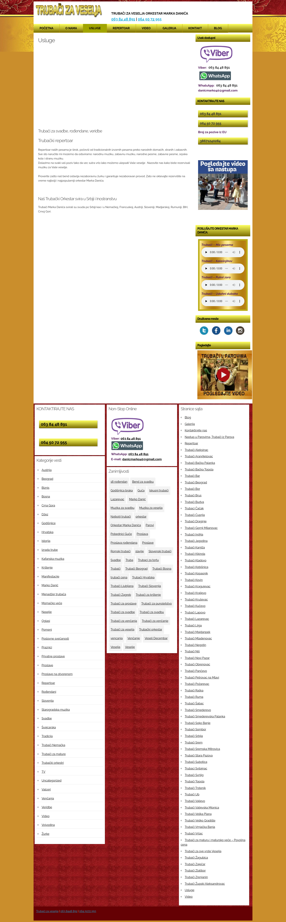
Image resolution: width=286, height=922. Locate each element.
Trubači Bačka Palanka (200, 463)
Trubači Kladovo (195, 560)
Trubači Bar (192, 476)
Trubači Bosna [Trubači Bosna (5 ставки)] (161, 568)
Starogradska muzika (56, 709)
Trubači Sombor (195, 729)
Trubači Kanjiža (195, 547)
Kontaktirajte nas (196, 430)
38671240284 (210, 141)
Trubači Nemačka (53, 745)
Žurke (45, 834)
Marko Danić (50, 585)
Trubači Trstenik (195, 788)
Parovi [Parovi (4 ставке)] (150, 525)
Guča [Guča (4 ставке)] (141, 490)
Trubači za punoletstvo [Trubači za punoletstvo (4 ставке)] (156, 603)
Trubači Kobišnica (196, 567)
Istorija (46, 541)
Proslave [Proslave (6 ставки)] (148, 542)
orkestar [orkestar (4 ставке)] (141, 516)
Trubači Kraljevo (195, 593)
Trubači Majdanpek (197, 632)
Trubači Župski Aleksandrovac (205, 883)
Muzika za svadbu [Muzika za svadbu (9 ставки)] (122, 508)
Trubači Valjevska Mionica (202, 807)
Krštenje (47, 567)
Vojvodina (48, 825)
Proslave (47, 665)
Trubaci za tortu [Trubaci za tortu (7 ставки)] (148, 560)
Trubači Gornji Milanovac (201, 528)
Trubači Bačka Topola (199, 469)
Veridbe (47, 807)
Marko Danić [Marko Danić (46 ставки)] (137, 499)
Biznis (45, 487)
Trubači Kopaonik (196, 573)
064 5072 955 (87, 911)
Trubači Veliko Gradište (200, 820)
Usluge (95, 28)
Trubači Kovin (194, 580)
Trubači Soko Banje (197, 723)
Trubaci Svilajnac (196, 768)
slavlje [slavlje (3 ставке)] (139, 551)
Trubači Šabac (194, 703)
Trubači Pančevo (196, 671)
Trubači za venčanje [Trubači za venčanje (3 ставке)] (155, 621)
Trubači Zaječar (195, 864)
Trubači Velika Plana (198, 814)
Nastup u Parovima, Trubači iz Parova (209, 437)
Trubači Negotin (195, 645)
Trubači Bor (192, 489)
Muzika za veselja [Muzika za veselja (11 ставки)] (151, 508)
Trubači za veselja (47, 911)
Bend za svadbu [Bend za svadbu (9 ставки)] (143, 481)
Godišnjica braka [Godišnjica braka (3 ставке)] (122, 490)
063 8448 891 (68, 911)
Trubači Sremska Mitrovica (202, 749)
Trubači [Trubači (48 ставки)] (115, 568)
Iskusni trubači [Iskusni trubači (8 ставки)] (159, 490)
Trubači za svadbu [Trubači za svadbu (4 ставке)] (152, 612)
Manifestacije (50, 576)
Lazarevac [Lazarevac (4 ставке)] (117, 499)
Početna (46, 28)
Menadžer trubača (54, 594)
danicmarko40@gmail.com (142, 459)
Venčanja (48, 798)
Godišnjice (49, 523)
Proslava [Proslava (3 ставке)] (142, 534)
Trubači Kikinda (195, 554)
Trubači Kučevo (195, 606)
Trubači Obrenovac (197, 664)
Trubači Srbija (194, 736)
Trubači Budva (194, 502)
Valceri (46, 789)
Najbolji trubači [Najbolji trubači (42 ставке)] (121, 516)
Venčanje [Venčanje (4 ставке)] (133, 638)
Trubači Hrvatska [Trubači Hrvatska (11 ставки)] (143, 577)
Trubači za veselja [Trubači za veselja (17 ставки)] (122, 629)
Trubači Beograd (196, 482)
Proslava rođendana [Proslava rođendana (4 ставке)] (124, 542)
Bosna (46, 496)
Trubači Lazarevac (197, 619)
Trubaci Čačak (194, 508)
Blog (218, 28)
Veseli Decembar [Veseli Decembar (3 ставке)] (156, 638)
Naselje (47, 612)
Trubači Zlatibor (195, 870)
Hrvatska (47, 532)
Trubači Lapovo (195, 612)
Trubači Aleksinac (196, 450)
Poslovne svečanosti (55, 638)
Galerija (169, 28)
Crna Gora (48, 505)
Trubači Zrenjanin (196, 877)
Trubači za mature (54, 754)
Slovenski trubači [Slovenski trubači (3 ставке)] (159, 551)
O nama (71, 28)
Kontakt (195, 28)
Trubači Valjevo (195, 801)
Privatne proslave (53, 656)
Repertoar (121, 28)
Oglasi (46, 621)
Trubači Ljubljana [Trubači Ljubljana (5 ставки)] (122, 586)
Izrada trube (50, 550)
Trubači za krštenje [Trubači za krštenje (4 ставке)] (148, 595)
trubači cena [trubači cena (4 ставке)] (119, 577)
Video (146, 28)
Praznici (47, 647)
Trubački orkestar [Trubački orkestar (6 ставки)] (150, 629)
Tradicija (47, 736)
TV (43, 772)
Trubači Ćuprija (195, 515)
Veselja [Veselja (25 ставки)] (115, 647)
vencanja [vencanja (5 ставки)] (117, 638)
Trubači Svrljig (194, 775)
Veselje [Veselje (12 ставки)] (130, 647)
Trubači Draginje (196, 521)
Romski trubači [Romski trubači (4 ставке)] (121, 551)
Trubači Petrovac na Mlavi (202, 677)
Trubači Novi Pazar (197, 658)
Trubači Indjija (194, 534)
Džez (45, 514)
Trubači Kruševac (196, 599)
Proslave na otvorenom (57, 674)
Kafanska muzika (53, 559)
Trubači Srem (194, 742)
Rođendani (49, 692)
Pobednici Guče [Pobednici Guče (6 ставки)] (121, 534)
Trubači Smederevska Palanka (205, 716)
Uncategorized (51, 780)
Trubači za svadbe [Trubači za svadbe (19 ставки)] (123, 612)
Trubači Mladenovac (198, 638)
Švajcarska (49, 727)
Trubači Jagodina (196, 541)
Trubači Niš (192, 651)
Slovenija (48, 700)
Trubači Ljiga (193, 625)
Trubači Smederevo (198, 710)
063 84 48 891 (123, 19)
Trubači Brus (193, 495)
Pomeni (47, 629)
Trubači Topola (194, 781)
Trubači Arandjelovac (199, 456)
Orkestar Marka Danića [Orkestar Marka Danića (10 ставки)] (126, 525)
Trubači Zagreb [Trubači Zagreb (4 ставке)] (121, 595)
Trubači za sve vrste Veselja (203, 851)
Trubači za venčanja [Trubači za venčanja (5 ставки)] (124, 621)
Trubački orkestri (53, 763)
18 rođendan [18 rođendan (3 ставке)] (119, 481)
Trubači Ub (192, 794)
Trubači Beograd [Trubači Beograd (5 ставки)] (136, 568)
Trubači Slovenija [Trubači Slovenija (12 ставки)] (149, 586)
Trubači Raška (194, 690)
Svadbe (47, 718)
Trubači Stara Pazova (199, 755)
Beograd (47, 479)
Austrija (47, 470)
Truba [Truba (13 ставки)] (129, 560)
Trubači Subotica (196, 762)
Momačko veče (52, 603)
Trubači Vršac (194, 833)
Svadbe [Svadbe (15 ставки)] (116, 560)
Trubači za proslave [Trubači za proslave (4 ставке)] (123, 603)
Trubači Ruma (194, 697)
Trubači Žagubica (196, 857)
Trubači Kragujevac (197, 586)
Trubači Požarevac (197, 684)
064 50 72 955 (150, 19)
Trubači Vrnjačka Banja (200, 827)
